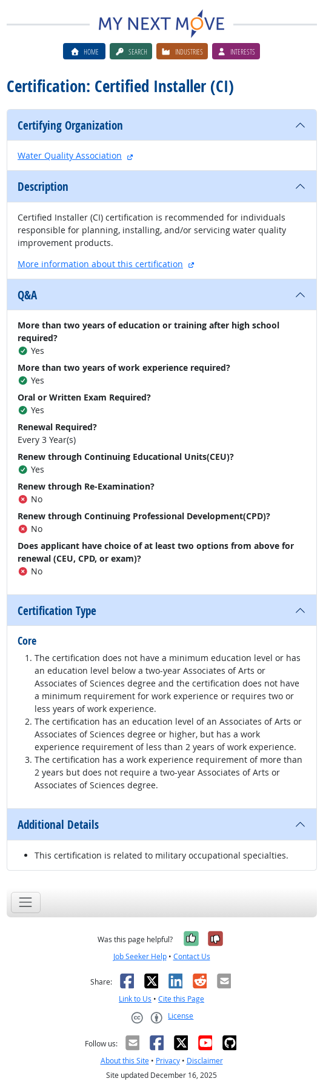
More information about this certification (100, 264)
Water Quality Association (70, 155)
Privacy (168, 1060)
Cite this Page (181, 999)
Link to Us (135, 999)
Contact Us (191, 956)
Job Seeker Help (140, 956)
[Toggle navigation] (26, 902)
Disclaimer (205, 1060)
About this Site (125, 1060)
